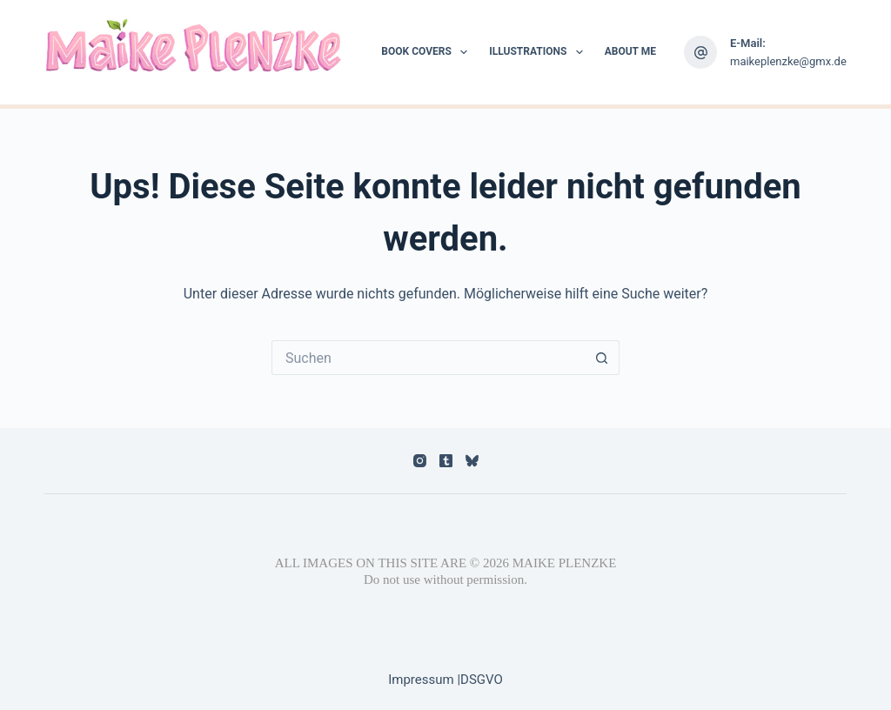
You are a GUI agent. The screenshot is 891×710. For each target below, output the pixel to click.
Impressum (422, 679)
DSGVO (481, 679)
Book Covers (427, 52)
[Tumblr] (445, 460)
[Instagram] (419, 460)
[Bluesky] (472, 460)
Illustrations (539, 52)
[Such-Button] (602, 357)
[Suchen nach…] (428, 357)
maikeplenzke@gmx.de (788, 61)
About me (630, 51)
